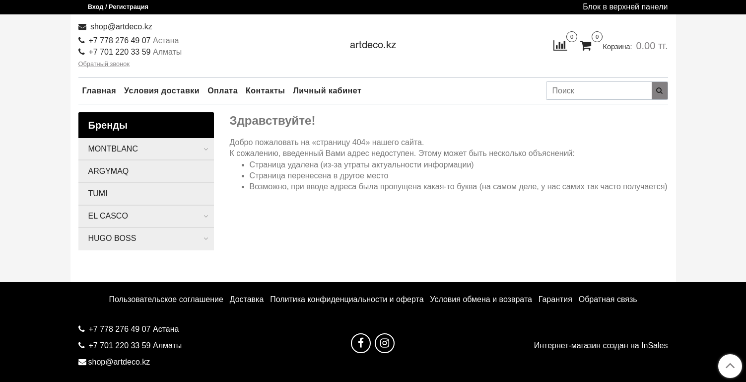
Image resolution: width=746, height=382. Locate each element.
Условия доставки (162, 90)
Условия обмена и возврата (481, 299)
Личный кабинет (327, 90)
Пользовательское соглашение (166, 299)
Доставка (247, 299)
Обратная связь (608, 299)
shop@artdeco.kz (120, 26)
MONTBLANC (113, 149)
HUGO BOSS (112, 238)
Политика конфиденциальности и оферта (346, 299)
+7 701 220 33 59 (120, 52)
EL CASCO (108, 216)
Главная (99, 90)
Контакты (265, 90)
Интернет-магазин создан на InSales (601, 346)
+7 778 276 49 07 (121, 40)
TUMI (98, 193)
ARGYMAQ (108, 171)
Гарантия (555, 299)
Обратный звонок (104, 64)
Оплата (222, 90)
